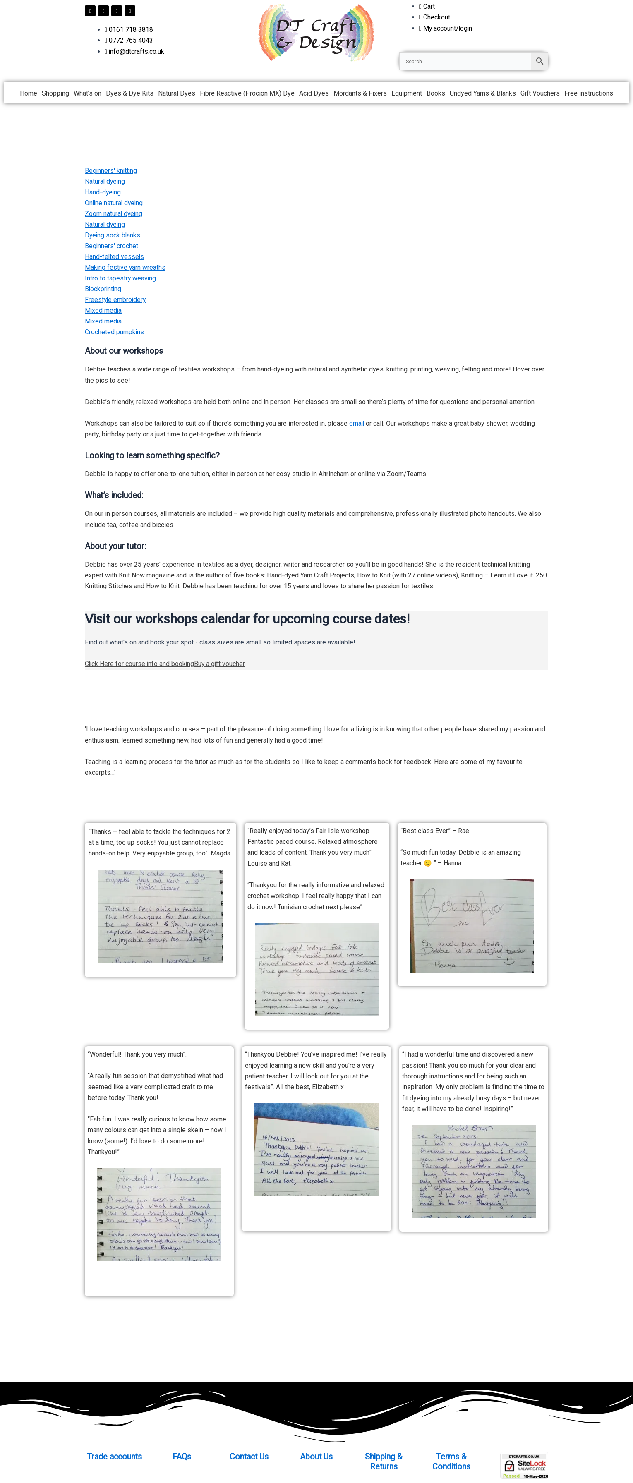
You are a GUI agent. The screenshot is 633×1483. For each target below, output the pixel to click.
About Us (316, 1456)
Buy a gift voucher (221, 667)
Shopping (55, 93)
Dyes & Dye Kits (129, 93)
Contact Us (249, 1456)
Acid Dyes (314, 93)
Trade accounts (114, 1456)
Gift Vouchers (540, 93)
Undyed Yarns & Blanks (483, 93)
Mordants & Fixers (360, 93)
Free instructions (588, 93)
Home (28, 93)
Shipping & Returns (383, 1461)
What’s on (87, 93)
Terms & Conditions (451, 1461)
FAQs (181, 1456)
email (357, 426)
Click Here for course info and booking (140, 667)
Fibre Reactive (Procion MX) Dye (247, 93)
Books (436, 93)
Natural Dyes (176, 93)
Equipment (406, 93)
